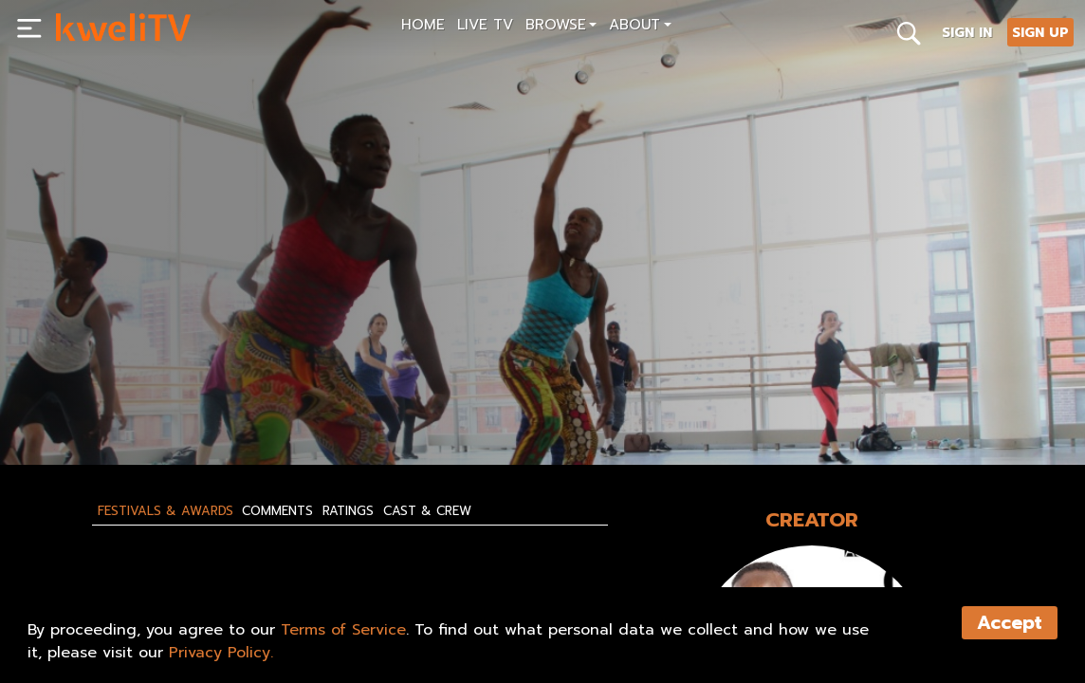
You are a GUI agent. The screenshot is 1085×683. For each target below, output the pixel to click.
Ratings (348, 511)
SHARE (324, 406)
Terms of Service (343, 629)
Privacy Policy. (221, 652)
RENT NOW (233, 406)
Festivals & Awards (165, 511)
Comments (277, 511)
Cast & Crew (427, 511)
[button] (561, 27)
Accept (1009, 623)
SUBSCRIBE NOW (110, 406)
